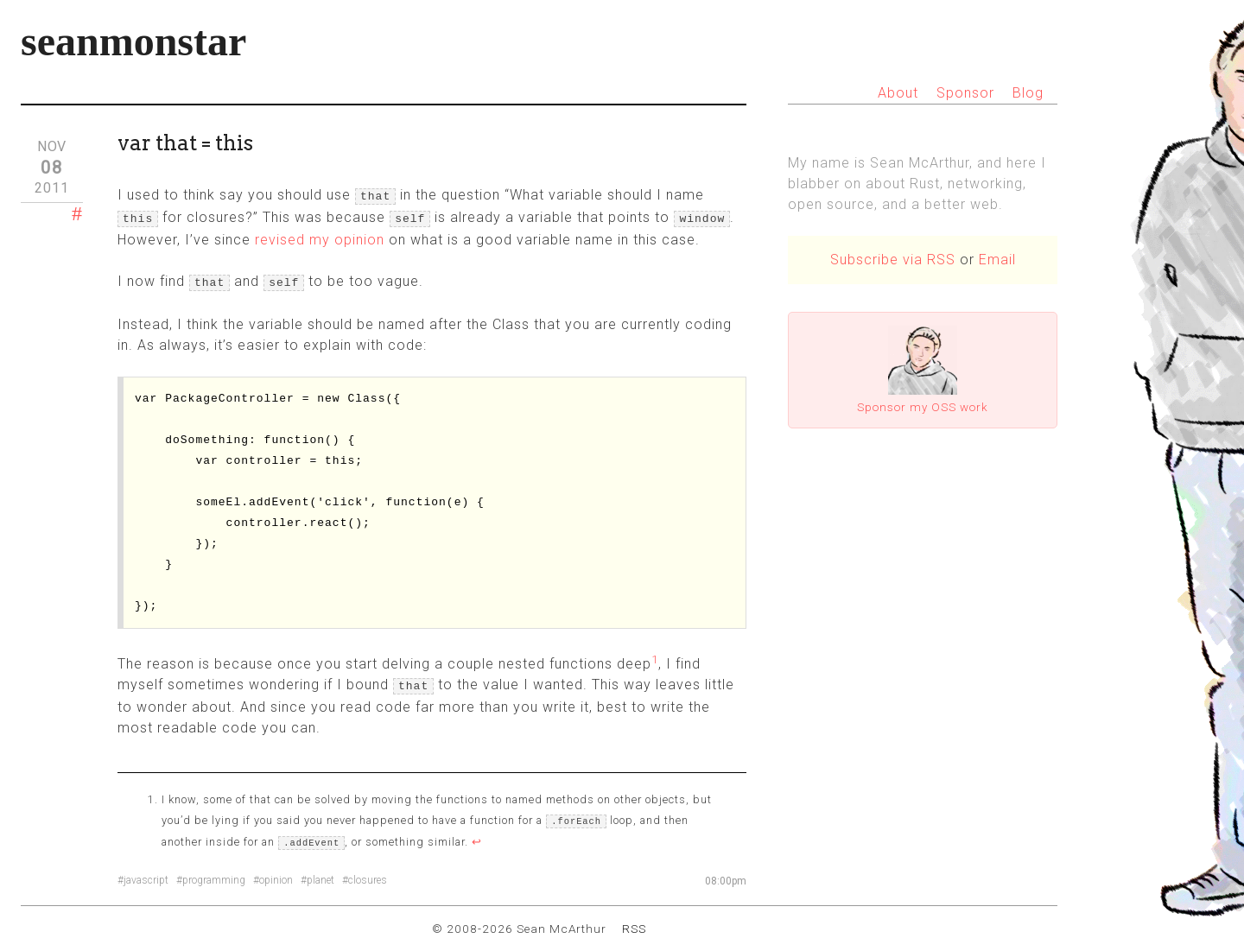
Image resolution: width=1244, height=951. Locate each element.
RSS (634, 920)
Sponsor (965, 93)
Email (997, 259)
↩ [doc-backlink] (477, 833)
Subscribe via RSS (892, 259)
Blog (1028, 93)
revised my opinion (319, 236)
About (898, 93)
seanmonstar (133, 41)
